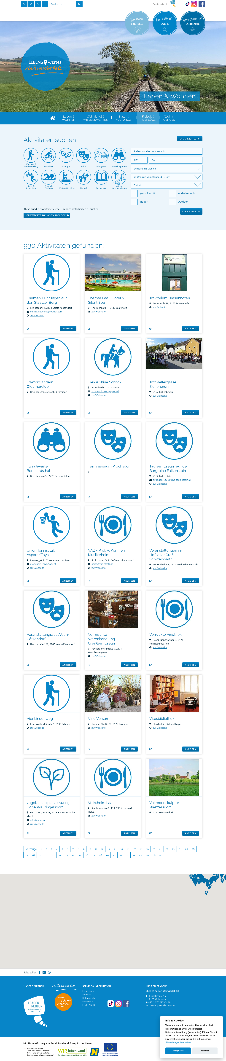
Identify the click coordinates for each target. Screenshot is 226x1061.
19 (147, 849)
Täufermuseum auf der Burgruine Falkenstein (168, 468)
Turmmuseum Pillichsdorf (109, 466)
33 (66, 855)
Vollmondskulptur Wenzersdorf (164, 804)
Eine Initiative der (161, 4)
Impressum (88, 991)
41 (120, 855)
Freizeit (137, 185)
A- (24, 3)
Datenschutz (88, 998)
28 (33, 855)
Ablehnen (205, 1051)
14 (115, 849)
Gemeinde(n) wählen (145, 168)
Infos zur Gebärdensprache (45, 4)
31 (53, 855)
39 (107, 855)
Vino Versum (98, 718)
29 (40, 855)
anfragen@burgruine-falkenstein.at (172, 479)
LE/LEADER (88, 1005)
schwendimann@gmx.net (105, 391)
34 (73, 855)
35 (80, 855)
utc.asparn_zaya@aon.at (43, 564)
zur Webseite (37, 315)
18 (141, 849)
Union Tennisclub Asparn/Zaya (41, 552)
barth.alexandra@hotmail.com (46, 311)
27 (26, 855)
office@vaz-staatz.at (102, 564)
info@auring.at (38, 820)
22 (167, 849)
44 (140, 855)
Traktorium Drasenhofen (169, 298)
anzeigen (68, 328)
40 (114, 855)
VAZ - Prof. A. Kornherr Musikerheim (106, 552)
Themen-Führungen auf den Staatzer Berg (47, 300)
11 (96, 849)
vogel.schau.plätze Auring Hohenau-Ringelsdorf (48, 804)
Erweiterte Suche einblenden (46, 215)
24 (180, 849)
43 (133, 855)
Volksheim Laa (100, 802)
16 (128, 849)
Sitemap (86, 994)
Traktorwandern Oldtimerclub (40, 384)
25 (186, 849)
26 (193, 849)
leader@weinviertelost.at (162, 1005)
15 (121, 849)
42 (127, 855)
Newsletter (88, 1001)
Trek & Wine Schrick (104, 382)
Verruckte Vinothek (165, 634)
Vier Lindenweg (40, 718)
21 (160, 849)
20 (154, 849)
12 (102, 849)
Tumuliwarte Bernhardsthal (38, 468)
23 (173, 849)
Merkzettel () (190, 138)
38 (100, 855)
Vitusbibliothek (161, 718)
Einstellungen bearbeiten (178, 1042)
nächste (157, 855)
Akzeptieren (177, 1051)
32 (60, 855)
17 (134, 849)
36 (86, 855)
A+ (38, 3)
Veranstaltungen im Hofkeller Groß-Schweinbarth (165, 554)
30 (46, 855)
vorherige (31, 849)
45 (147, 855)
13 (108, 849)
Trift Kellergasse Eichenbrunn (162, 384)
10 (89, 849)
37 (93, 855)
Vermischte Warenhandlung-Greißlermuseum (102, 638)
